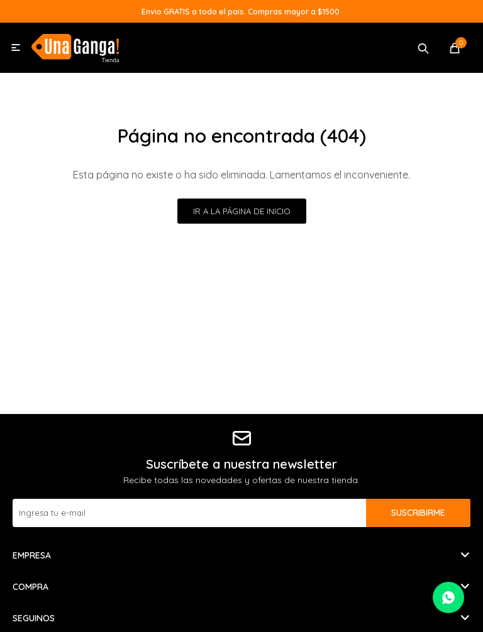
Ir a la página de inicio (242, 211)
